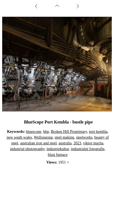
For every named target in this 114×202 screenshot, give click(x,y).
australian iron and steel (38, 143)
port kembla (98, 132)
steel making (64, 137)
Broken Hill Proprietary (69, 132)
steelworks (84, 137)
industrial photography (27, 149)
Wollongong (43, 137)
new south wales (19, 137)
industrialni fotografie (87, 149)
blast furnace (58, 155)
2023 (77, 143)
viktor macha (93, 143)
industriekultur (58, 149)
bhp (46, 132)
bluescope (33, 132)
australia (65, 143)
